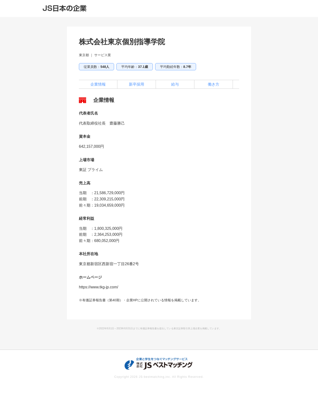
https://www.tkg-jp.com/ (98, 287)
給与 (175, 84)
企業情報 (98, 84)
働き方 (213, 84)
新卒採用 (136, 84)
